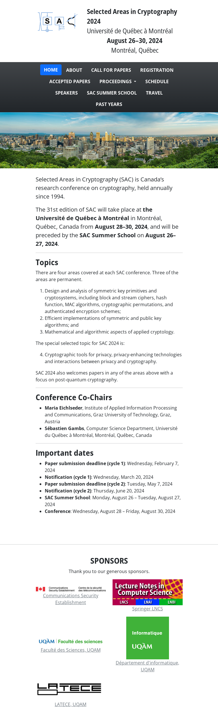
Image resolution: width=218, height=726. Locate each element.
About (74, 70)
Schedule (157, 81)
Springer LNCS (147, 609)
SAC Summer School (112, 93)
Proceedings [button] (116, 81)
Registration (157, 70)
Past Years (109, 104)
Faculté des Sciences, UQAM (71, 650)
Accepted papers (69, 81)
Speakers (66, 93)
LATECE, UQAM (70, 704)
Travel (154, 93)
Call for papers (111, 70)
